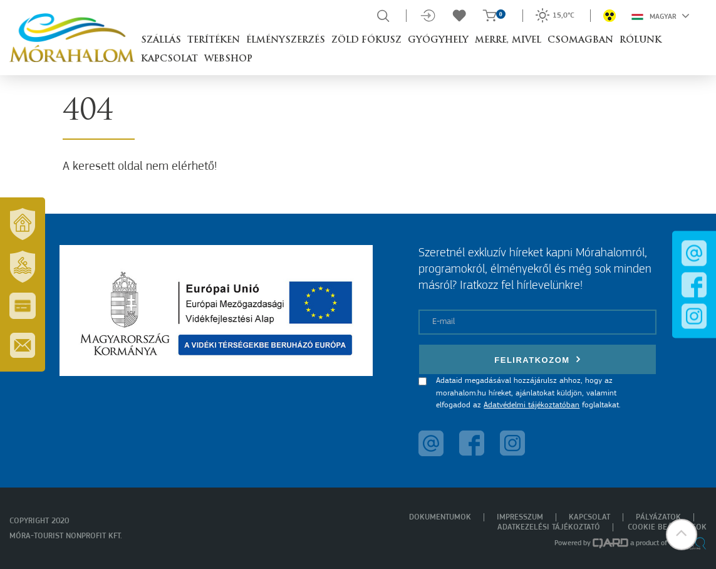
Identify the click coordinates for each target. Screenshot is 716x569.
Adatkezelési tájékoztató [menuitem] (548, 527)
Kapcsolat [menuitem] (589, 517)
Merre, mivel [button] (508, 40)
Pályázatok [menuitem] (658, 517)
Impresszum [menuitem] (520, 517)
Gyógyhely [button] (438, 40)
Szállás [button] (161, 40)
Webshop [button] (228, 59)
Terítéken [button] (213, 40)
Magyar (660, 15)
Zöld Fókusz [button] (366, 40)
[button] (681, 534)
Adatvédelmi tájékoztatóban (531, 405)
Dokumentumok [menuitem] (440, 517)
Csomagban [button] (580, 40)
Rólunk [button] (641, 40)
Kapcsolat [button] (169, 59)
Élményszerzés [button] (285, 40)
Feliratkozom (537, 359)
